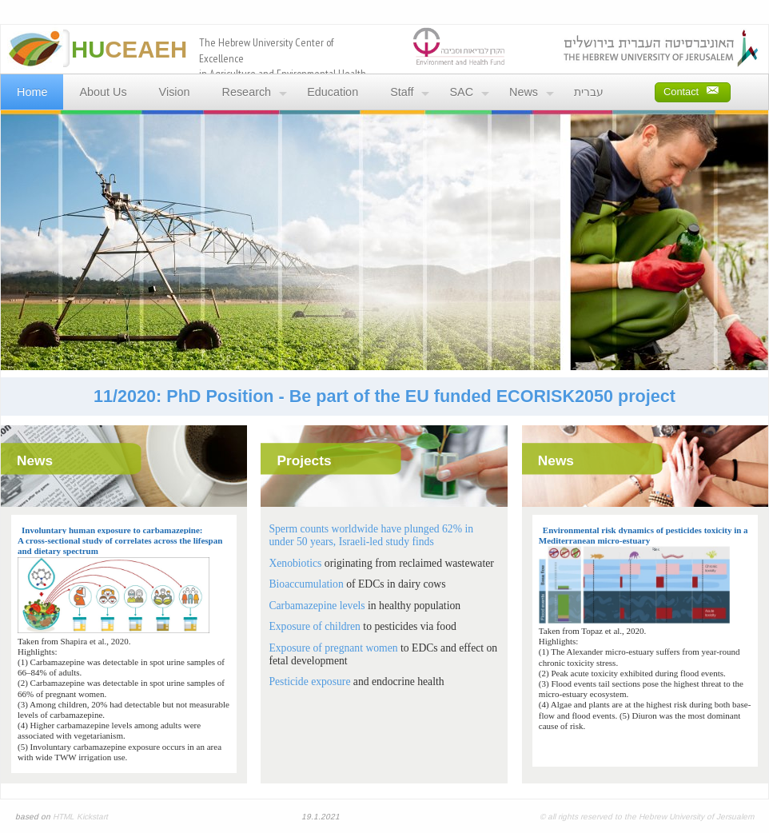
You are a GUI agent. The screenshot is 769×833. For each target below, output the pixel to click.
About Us (102, 92)
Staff (401, 92)
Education (332, 92)
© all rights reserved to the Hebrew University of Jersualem (647, 816)
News (523, 92)
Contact (691, 90)
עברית (589, 92)
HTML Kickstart (80, 816)
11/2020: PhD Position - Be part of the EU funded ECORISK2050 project (384, 396)
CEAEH (129, 49)
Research (247, 92)
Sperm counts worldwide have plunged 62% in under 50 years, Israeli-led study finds (371, 535)
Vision (174, 92)
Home (32, 92)
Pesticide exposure (309, 682)
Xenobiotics (295, 563)
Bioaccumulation (306, 584)
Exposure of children (315, 626)
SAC (461, 92)
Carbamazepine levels (317, 606)
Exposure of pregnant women (333, 648)
